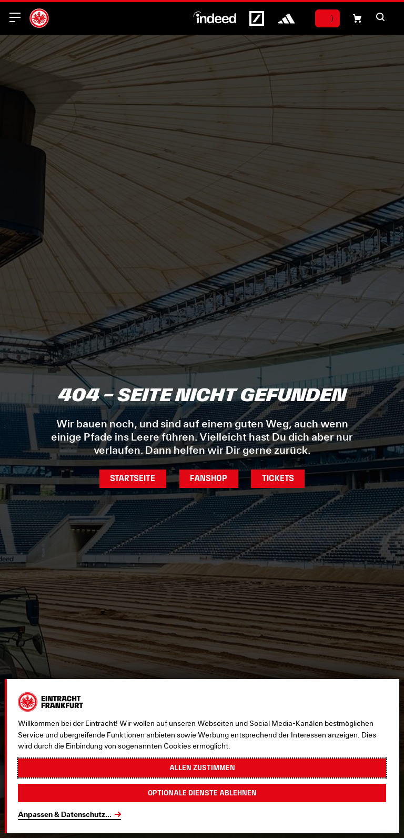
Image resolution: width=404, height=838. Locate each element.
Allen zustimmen (202, 767)
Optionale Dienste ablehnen (202, 793)
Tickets (278, 478)
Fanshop (208, 478)
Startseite (132, 478)
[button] (380, 17)
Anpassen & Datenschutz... (65, 814)
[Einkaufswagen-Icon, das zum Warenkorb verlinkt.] (357, 18)
